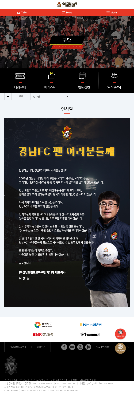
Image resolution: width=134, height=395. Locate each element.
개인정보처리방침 (18, 346)
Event (67, 12)
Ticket (22, 12)
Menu (111, 12)
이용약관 (41, 346)
